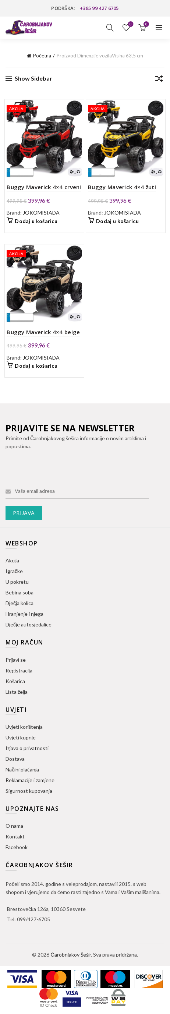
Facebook (17, 847)
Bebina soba (19, 592)
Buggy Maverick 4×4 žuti (122, 187)
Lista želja (130, 24)
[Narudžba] (158, 80)
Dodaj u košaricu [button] (36, 221)
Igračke (14, 571)
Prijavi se (16, 660)
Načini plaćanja (22, 769)
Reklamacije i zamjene (30, 780)
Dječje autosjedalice (29, 624)
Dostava (15, 759)
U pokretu (17, 582)
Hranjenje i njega (24, 614)
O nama (14, 826)
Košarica (15, 681)
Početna (42, 56)
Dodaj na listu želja (75, 105)
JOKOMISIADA (41, 212)
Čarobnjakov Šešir (70, 954)
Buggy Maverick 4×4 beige (43, 332)
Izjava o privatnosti (27, 748)
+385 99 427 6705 (99, 8)
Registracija (19, 670)
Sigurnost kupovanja (29, 791)
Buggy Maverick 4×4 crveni (44, 187)
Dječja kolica (19, 603)
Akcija (12, 560)
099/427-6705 (33, 919)
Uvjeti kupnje (21, 737)
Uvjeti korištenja (24, 727)
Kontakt (15, 836)
